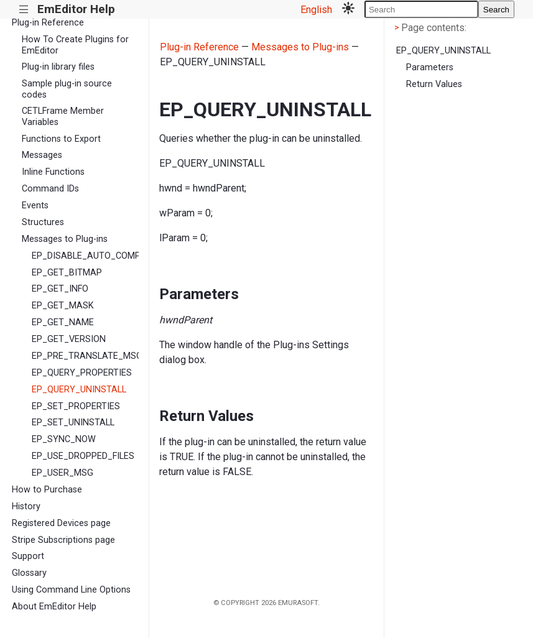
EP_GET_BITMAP (67, 272)
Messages (42, 155)
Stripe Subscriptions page (63, 540)
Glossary (29, 573)
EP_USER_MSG (62, 473)
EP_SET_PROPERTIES (76, 406)
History (26, 506)
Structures (43, 222)
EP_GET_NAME (63, 322)
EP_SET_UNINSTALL (73, 422)
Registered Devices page (61, 523)
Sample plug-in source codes (67, 88)
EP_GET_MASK (63, 305)
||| (24, 9)
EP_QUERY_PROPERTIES (82, 373)
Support (28, 556)
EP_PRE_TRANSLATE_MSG (85, 356)
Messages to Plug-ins (65, 239)
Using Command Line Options (71, 590)
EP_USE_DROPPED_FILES (83, 456)
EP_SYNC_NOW (64, 439)
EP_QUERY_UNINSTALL (79, 389)
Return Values (434, 84)
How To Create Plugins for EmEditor (75, 44)
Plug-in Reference (48, 22)
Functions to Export (61, 139)
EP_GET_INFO (60, 289)
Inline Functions (53, 172)
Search (496, 9)
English (316, 10)
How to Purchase (47, 489)
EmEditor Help (76, 9)
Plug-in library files (58, 67)
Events (35, 205)
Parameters (429, 67)
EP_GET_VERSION (69, 339)
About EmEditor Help (54, 606)
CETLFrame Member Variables (63, 116)
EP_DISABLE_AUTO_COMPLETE (85, 256)
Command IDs (50, 188)
